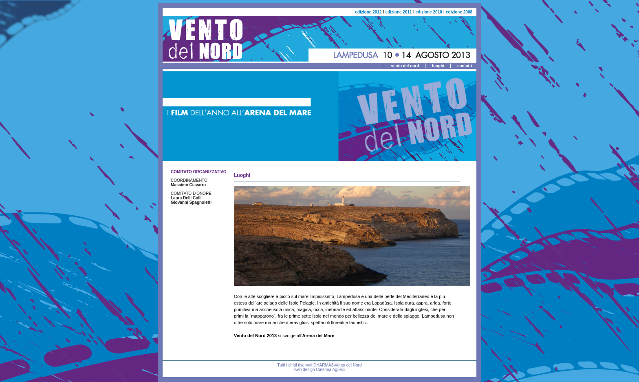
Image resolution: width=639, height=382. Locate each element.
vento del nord (405, 66)
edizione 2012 (368, 12)
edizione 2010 (429, 12)
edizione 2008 (459, 12)
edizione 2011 (399, 12)
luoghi (438, 66)
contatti (464, 66)
